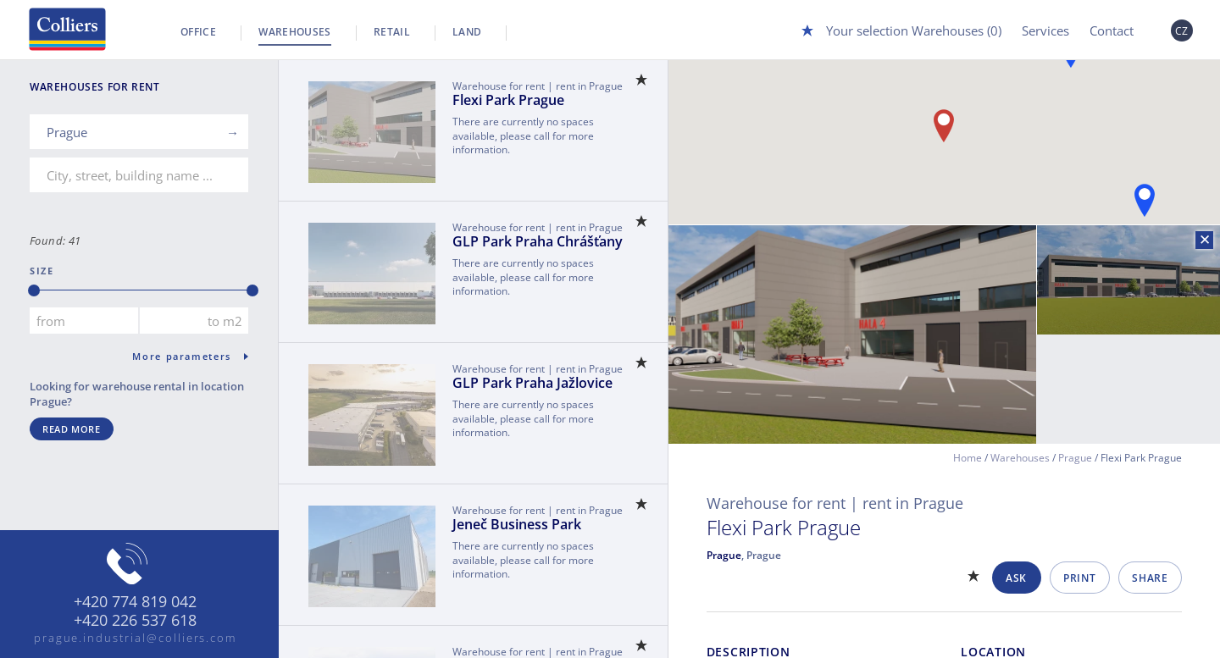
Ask (1016, 578)
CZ (1182, 31)
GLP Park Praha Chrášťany (537, 241)
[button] (1144, 200)
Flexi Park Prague (508, 100)
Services (1045, 30)
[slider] (34, 290)
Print (1079, 578)
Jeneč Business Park (516, 524)
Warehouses (294, 32)
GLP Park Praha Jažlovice (532, 382)
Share (1149, 578)
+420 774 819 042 (135, 602)
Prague (1075, 458)
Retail (392, 32)
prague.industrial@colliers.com (135, 637)
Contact (1112, 30)
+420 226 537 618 (135, 620)
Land (466, 32)
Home (967, 458)
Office (198, 32)
